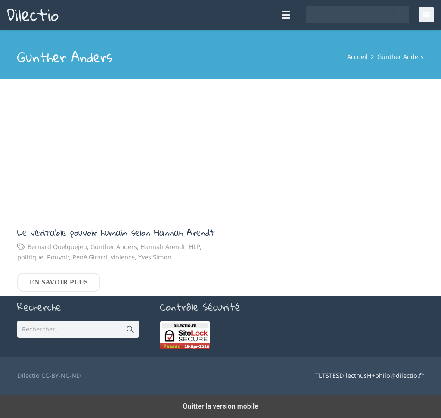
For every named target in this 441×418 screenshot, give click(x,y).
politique (30, 257)
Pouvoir (58, 257)
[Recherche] (357, 17)
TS (325, 375)
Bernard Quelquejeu (57, 246)
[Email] (426, 17)
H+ (371, 375)
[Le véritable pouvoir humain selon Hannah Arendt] (118, 152)
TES (334, 375)
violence (123, 257)
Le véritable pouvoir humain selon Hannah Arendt (116, 232)
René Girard (89, 257)
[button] (286, 17)
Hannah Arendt (162, 246)
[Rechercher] (399, 17)
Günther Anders (113, 246)
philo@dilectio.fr (399, 375)
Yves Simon (154, 257)
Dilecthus (353, 375)
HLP (194, 246)
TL (318, 375)
